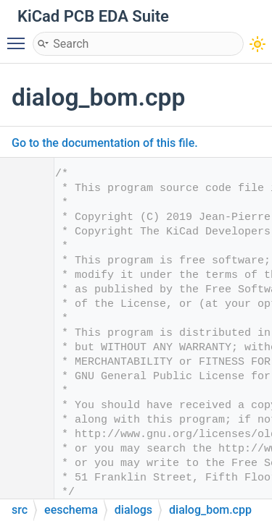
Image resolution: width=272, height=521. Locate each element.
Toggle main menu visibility (19, 37)
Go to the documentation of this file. (105, 143)
